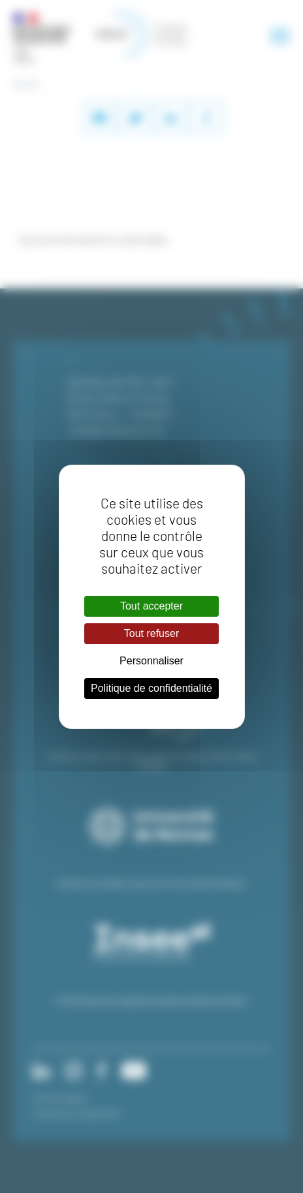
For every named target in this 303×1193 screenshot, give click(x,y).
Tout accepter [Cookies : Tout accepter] (151, 606)
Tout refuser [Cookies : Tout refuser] (151, 633)
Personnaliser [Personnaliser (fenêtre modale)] (151, 660)
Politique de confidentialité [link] (151, 688)
